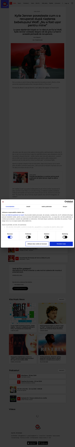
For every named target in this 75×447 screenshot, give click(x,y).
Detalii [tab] (28, 206)
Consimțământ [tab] (10, 206)
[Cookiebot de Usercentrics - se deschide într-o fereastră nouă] (66, 202)
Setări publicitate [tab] (47, 206)
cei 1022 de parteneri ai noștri (15, 215)
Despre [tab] (65, 206)
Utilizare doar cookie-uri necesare (37, 244)
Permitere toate (61, 244)
